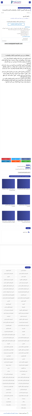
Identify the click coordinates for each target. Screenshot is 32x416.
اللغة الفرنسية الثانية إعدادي (23, 352)
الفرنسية (23, 328)
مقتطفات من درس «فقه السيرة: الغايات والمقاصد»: (19, 18)
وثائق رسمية (8, 404)
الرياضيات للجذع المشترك (23, 322)
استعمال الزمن (23, 270)
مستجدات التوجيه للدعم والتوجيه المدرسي (10, 413)
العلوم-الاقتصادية (8, 325)
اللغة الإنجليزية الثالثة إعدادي (23, 346)
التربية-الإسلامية (23, 294)
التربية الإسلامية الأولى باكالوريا (8, 285)
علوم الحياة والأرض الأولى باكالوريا (8, 377)
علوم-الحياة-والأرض (23, 389)
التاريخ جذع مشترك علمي (23, 282)
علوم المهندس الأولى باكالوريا (23, 386)
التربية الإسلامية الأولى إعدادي (23, 285)
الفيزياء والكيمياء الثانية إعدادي (8, 337)
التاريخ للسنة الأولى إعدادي (8, 282)
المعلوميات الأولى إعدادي (23, 362)
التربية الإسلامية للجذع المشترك (24, 7)
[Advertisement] (21, 255)
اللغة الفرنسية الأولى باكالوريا (24, 349)
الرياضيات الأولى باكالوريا (23, 319)
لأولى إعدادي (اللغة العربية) (23, 395)
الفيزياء (23, 334)
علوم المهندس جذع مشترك (8, 386)
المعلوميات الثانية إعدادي (8, 362)
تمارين (8, 368)
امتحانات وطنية (8, 365)
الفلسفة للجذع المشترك (8, 331)
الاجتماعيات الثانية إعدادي (8, 273)
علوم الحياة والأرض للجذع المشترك (9, 383)
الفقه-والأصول (8, 328)
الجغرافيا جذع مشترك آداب (8, 310)
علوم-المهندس (8, 389)
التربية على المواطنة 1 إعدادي (8, 291)
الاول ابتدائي (23, 276)
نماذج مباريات (23, 404)
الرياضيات (8, 316)
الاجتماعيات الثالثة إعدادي (23, 273)
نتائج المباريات (8, 401)
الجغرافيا (23, 307)
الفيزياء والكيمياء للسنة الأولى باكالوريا (8, 340)
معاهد (9, 398)
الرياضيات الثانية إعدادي (8, 319)
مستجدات (23, 398)
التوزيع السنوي (8, 304)
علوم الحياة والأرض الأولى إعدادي (23, 377)
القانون (23, 343)
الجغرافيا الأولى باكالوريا (23, 310)
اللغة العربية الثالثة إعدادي (8, 346)
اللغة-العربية (8, 355)
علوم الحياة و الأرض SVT (8, 374)
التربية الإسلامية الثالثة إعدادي (23, 288)
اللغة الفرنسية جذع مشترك (8, 352)
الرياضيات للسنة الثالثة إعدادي (23, 325)
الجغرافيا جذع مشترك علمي (8, 313)
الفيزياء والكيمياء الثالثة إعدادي (23, 337)
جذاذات (8, 371)
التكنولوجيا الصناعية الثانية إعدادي (8, 297)
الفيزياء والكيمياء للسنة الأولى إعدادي (8, 334)
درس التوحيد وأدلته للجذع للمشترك (23, 189)
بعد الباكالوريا (23, 368)
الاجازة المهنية (8, 270)
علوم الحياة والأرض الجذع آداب (23, 383)
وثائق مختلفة (23, 407)
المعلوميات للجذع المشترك (23, 365)
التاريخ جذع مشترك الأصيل (8, 279)
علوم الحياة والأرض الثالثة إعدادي (23, 380)
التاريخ (8, 276)
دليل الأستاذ (23, 374)
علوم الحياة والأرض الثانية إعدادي (8, 380)
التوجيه (23, 304)
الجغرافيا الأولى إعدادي (8, 307)
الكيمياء (8, 343)
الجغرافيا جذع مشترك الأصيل (23, 313)
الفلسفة (23, 331)
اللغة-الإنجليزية (23, 355)
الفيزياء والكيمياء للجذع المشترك (23, 340)
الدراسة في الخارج (23, 316)
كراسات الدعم (8, 392)
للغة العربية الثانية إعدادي (8, 395)
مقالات (23, 401)
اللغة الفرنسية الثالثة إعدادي (8, 349)
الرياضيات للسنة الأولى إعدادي (8, 322)
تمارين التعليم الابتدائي (23, 371)
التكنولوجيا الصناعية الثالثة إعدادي (8, 294)
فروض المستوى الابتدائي (23, 392)
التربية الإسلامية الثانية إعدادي (8, 288)
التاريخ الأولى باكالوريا (23, 279)
